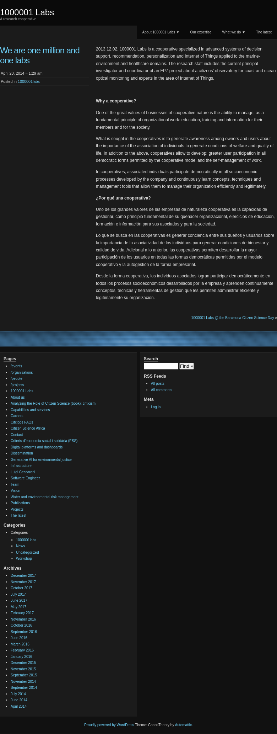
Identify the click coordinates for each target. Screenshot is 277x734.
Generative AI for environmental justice (41, 460)
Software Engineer (25, 478)
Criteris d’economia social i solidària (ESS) (44, 441)
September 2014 (24, 688)
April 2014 (19, 706)
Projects (17, 509)
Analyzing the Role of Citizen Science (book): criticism (53, 403)
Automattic (183, 725)
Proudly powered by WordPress (109, 725)
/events (16, 366)
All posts (157, 383)
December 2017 (23, 576)
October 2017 (21, 588)
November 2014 (23, 682)
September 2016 (24, 632)
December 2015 (23, 663)
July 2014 (18, 694)
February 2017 (22, 613)
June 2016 (19, 638)
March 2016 (20, 644)
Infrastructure (21, 466)
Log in (156, 407)
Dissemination (22, 453)
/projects (17, 385)
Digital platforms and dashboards (37, 447)
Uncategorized (27, 552)
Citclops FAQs (22, 422)
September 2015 (24, 675)
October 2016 (21, 625)
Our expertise (201, 32)
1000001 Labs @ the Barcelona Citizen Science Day (232, 318)
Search (151, 358)
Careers (17, 416)
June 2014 (19, 700)
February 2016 (22, 650)
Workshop (24, 558)
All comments (161, 390)
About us (18, 397)
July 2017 (18, 594)
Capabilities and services (30, 410)
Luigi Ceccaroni (23, 472)
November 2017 (23, 582)
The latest (264, 32)
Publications (20, 503)
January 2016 (21, 657)
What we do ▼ (233, 32)
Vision (15, 491)
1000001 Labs (27, 12)
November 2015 (23, 669)
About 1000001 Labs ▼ (161, 32)
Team (15, 484)
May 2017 (18, 607)
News (20, 546)
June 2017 (19, 600)
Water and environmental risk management (44, 497)
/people (16, 379)
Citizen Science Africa (28, 428)
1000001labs (29, 81)
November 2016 (23, 619)
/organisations (22, 372)
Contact (17, 435)
